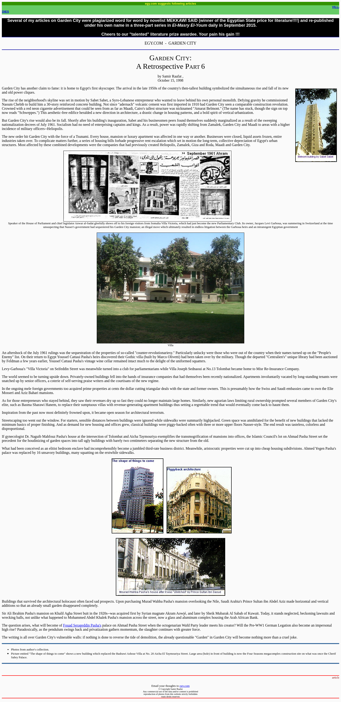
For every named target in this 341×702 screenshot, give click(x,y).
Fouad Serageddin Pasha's (82, 625)
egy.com (185, 686)
